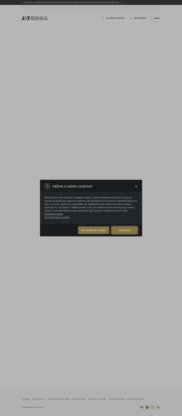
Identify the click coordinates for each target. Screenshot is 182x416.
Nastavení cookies (54, 213)
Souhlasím (124, 230)
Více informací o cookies (57, 217)
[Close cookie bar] (136, 186)
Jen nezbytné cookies (93, 230)
